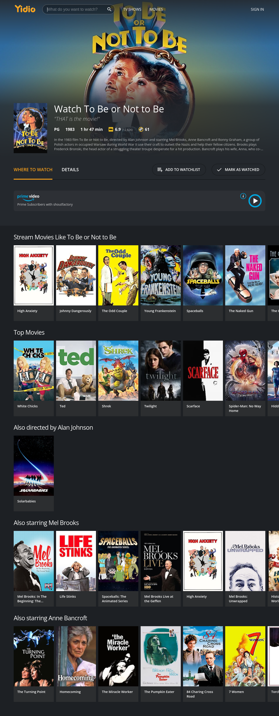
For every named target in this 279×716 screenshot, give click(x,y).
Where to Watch (33, 169)
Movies (156, 9)
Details (70, 169)
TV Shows (132, 9)
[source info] (242, 196)
